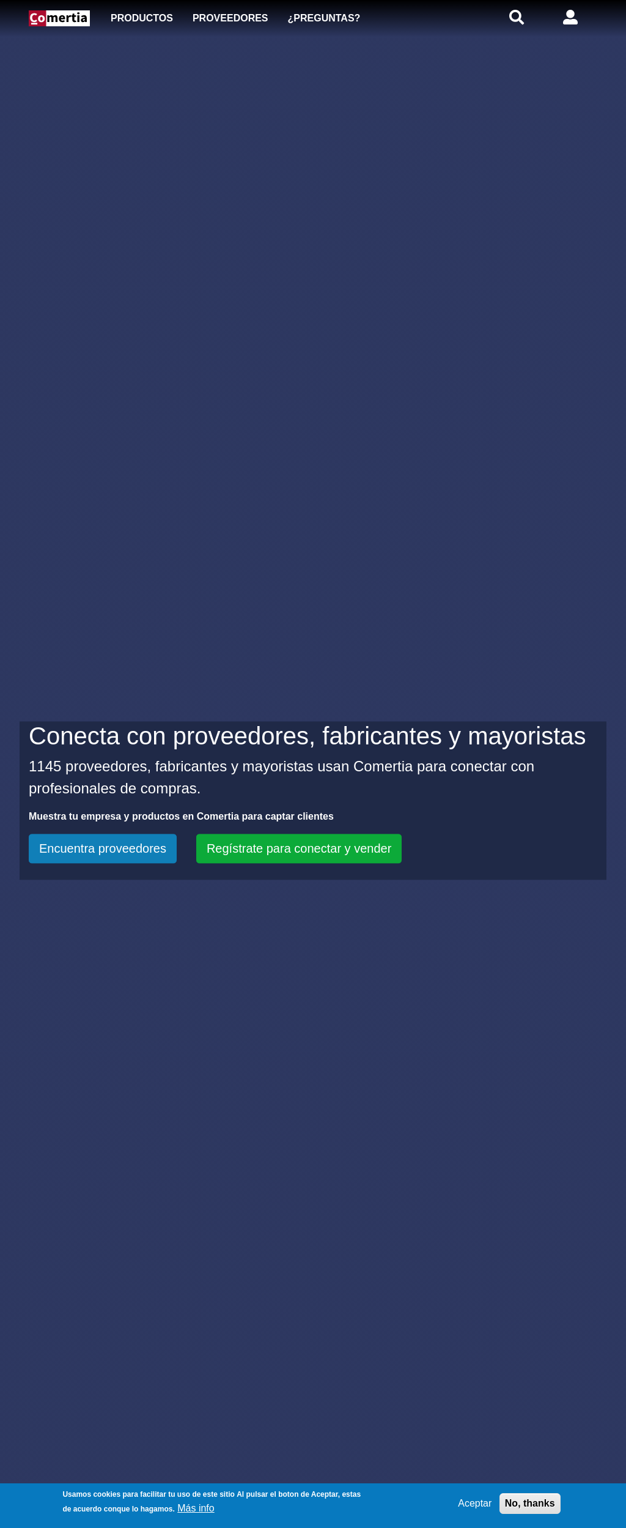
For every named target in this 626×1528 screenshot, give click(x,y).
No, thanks (530, 1503)
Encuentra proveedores (102, 848)
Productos (142, 18)
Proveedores (230, 18)
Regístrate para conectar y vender (299, 848)
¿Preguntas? (324, 18)
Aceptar (475, 1503)
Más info (195, 1508)
